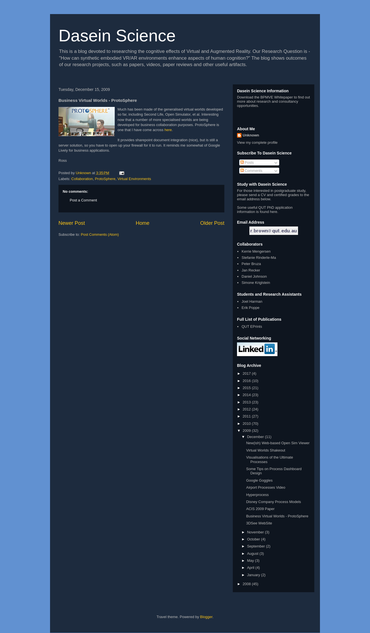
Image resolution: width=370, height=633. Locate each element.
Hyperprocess (257, 495)
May (251, 560)
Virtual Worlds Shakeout (265, 450)
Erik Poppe (251, 308)
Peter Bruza (251, 264)
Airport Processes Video (265, 487)
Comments (251, 171)
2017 (247, 373)
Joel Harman (252, 301)
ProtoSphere (105, 179)
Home (143, 223)
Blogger (206, 617)
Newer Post (71, 223)
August (253, 553)
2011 (247, 416)
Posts (247, 162)
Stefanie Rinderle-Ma (259, 257)
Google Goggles (259, 480)
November (256, 532)
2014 (247, 395)
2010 (247, 423)
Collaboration (82, 179)
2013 (247, 402)
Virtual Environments (134, 179)
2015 (247, 388)
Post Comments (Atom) (100, 234)
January (254, 575)
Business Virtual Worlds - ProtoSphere (277, 516)
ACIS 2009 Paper (260, 509)
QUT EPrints (252, 326)
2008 (247, 584)
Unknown (251, 135)
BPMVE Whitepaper (276, 97)
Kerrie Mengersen (256, 251)
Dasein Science (117, 35)
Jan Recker (251, 270)
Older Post (212, 223)
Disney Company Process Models (273, 502)
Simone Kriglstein (256, 282)
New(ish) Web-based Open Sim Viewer (278, 443)
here (168, 130)
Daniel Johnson (254, 276)
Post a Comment (83, 200)
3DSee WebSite (259, 523)
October (254, 539)
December (256, 437)
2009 (247, 430)
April (251, 567)
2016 (247, 381)
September (256, 546)
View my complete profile (257, 142)
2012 (247, 409)
